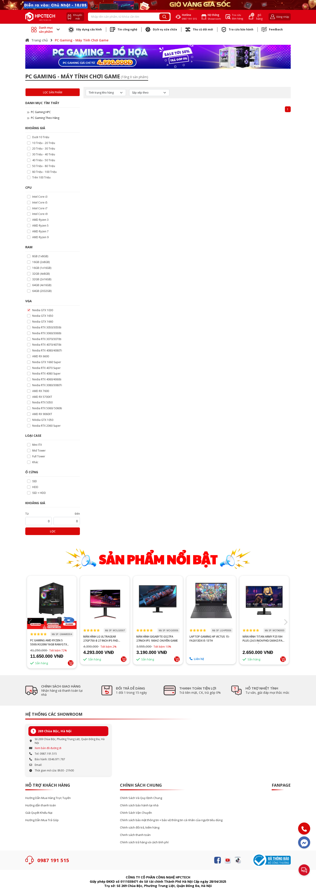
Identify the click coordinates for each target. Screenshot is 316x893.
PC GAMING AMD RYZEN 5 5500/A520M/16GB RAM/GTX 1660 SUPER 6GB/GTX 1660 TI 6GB (51, 642)
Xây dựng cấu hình (85, 29)
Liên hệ (197, 659)
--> (52, 602)
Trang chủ (36, 40)
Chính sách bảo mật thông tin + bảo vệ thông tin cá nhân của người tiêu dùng (171, 820)
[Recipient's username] (124, 16)
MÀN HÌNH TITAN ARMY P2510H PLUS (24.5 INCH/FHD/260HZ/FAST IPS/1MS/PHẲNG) (264, 639)
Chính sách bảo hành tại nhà (139, 805)
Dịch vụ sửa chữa (161, 29)
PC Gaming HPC (39, 112)
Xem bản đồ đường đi (48, 748)
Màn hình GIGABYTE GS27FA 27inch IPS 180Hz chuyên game (157, 638)
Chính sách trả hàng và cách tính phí (144, 842)
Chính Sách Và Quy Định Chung (141, 798)
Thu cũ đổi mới (199, 29)
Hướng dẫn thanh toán (40, 805)
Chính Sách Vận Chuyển (136, 813)
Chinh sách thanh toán (135, 835)
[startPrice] (38, 521)
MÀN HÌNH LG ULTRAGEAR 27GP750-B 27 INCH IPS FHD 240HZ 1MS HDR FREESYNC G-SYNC (101, 639)
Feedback (272, 29)
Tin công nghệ (123, 29)
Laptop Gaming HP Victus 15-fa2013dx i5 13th (210, 638)
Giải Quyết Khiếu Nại (38, 813)
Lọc (53, 531)
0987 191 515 (53, 860)
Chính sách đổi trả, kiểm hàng (139, 827)
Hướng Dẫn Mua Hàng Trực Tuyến (48, 798)
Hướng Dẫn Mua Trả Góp (42, 820)
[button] (285, 622)
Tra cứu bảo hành (237, 29)
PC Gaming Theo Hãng (43, 118)
